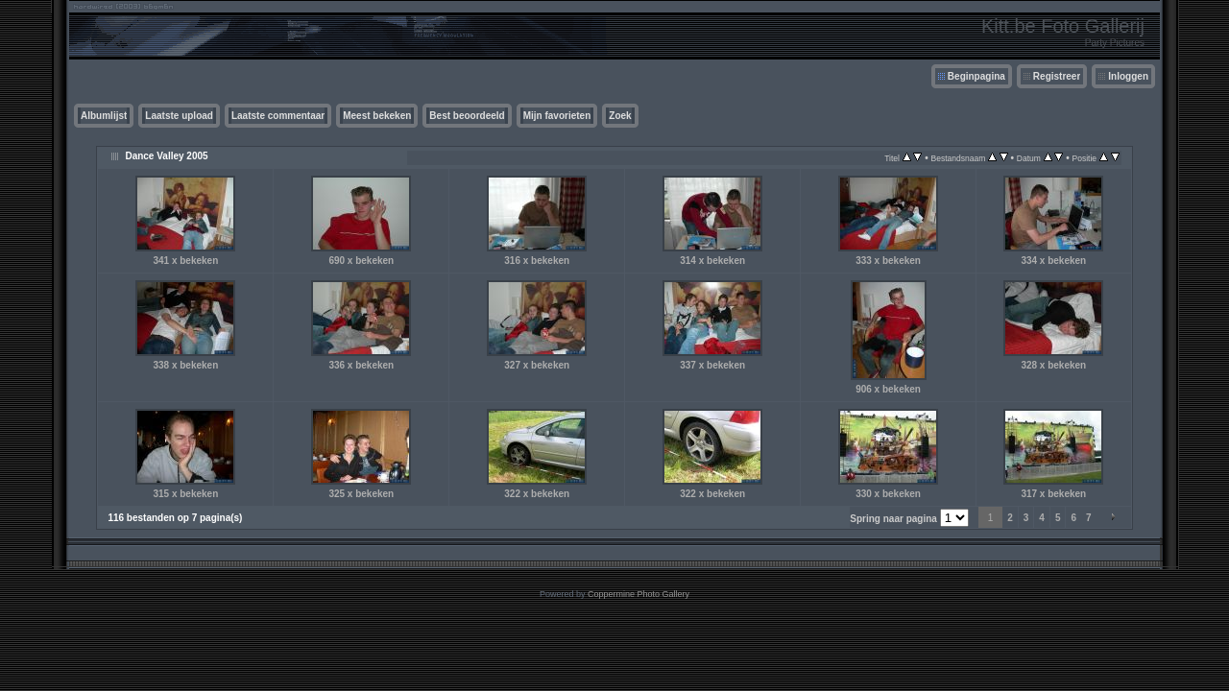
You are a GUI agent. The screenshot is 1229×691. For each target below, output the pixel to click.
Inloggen (1128, 76)
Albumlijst (104, 115)
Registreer (1056, 76)
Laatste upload (179, 115)
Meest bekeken (377, 115)
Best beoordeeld (466, 115)
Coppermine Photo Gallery (638, 594)
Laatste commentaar (278, 115)
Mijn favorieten (557, 115)
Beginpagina (976, 76)
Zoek (620, 115)
